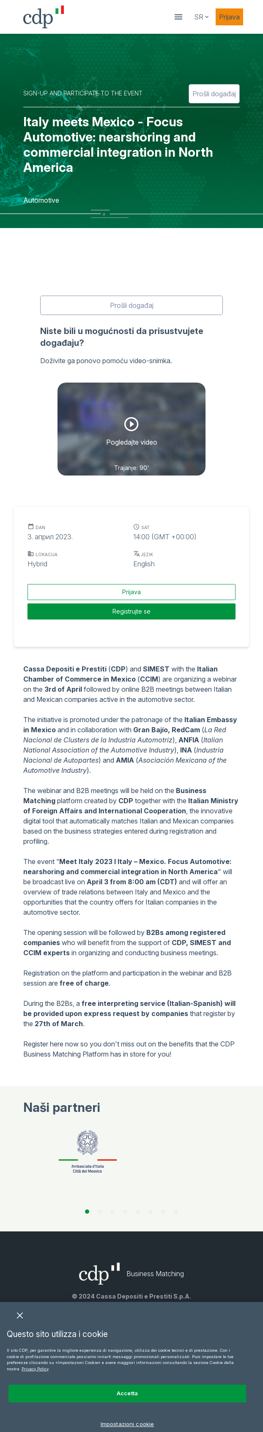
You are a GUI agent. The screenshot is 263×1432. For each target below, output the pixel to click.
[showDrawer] (178, 17)
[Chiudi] (20, 1327)
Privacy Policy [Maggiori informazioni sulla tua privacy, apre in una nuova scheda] (35, 1380)
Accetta (127, 1405)
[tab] (87, 1211)
